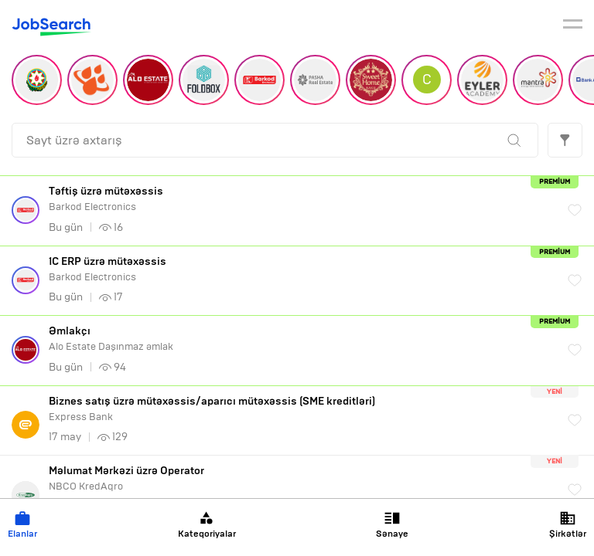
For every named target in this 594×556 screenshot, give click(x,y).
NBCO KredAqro (300, 478)
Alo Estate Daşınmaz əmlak (300, 338)
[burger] (572, 26)
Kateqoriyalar (207, 524)
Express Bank (300, 408)
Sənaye (392, 524)
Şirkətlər (567, 524)
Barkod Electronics (300, 198)
